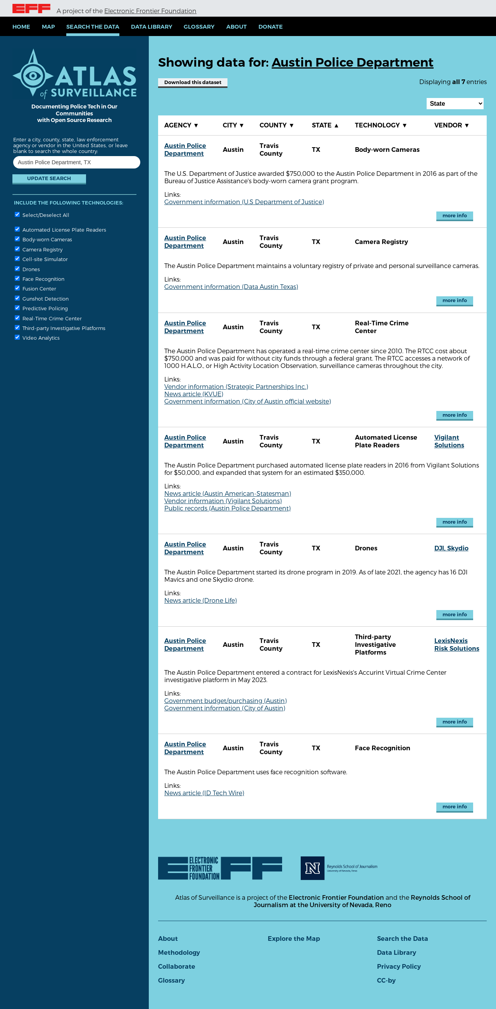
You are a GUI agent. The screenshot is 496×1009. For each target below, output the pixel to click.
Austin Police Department (185, 149)
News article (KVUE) (193, 393)
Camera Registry (38, 249)
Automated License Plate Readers (60, 229)
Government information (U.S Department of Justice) (244, 201)
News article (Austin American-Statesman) (227, 493)
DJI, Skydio (451, 548)
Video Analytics (37, 337)
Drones (27, 269)
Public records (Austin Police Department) (227, 508)
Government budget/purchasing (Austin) (225, 700)
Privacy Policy (399, 966)
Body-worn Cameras (43, 239)
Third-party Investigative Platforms (60, 328)
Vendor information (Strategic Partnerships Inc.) (236, 386)
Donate (270, 26)
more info (455, 215)
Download (192, 82)
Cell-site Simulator (41, 259)
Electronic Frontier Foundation (150, 10)
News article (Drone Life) (200, 600)
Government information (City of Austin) (224, 708)
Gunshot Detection (42, 298)
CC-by (386, 980)
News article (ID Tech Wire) (204, 792)
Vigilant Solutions (449, 441)
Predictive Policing (41, 308)
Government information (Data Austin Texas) (231, 286)
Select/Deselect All (42, 215)
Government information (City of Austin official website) (247, 401)
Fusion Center (35, 288)
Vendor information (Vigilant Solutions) (223, 500)
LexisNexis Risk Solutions (456, 644)
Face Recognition (39, 279)
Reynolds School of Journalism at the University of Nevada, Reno (362, 901)
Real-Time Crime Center (48, 318)
